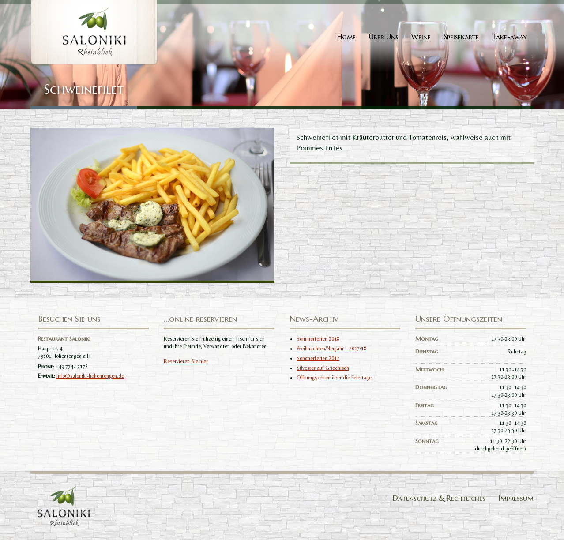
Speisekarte (461, 36)
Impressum (516, 498)
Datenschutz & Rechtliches (439, 498)
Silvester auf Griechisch (323, 368)
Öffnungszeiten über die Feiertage (334, 378)
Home (346, 36)
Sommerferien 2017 (318, 358)
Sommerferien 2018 (318, 339)
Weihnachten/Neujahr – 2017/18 (331, 348)
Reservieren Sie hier (186, 361)
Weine (421, 36)
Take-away (509, 36)
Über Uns (383, 36)
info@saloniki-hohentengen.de (90, 376)
